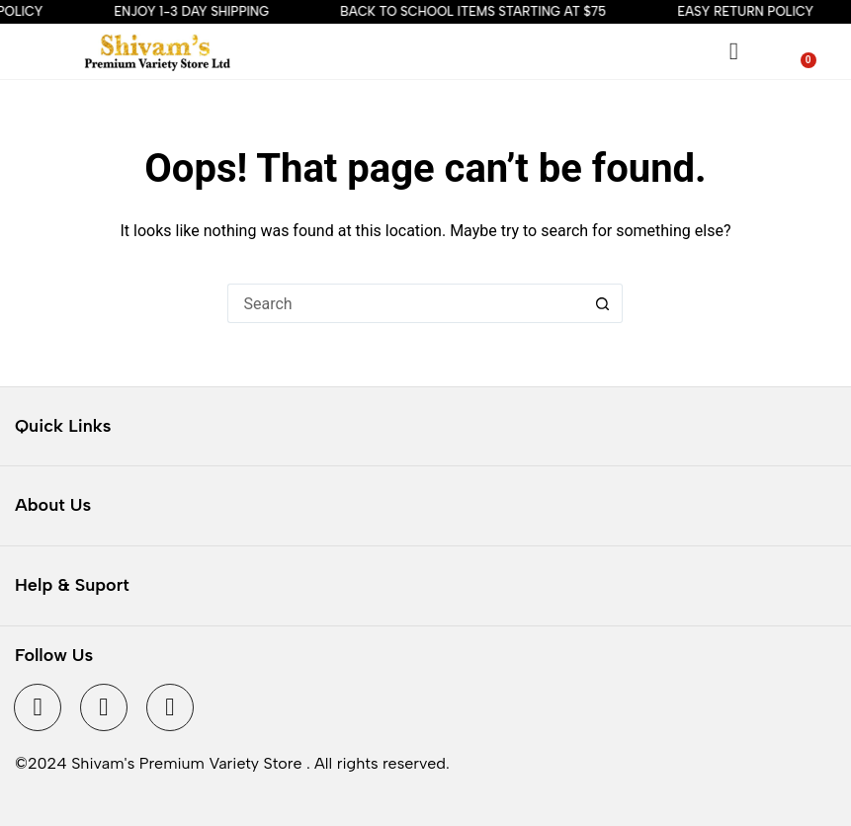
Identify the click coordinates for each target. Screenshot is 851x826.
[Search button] (603, 304)
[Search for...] (405, 304)
